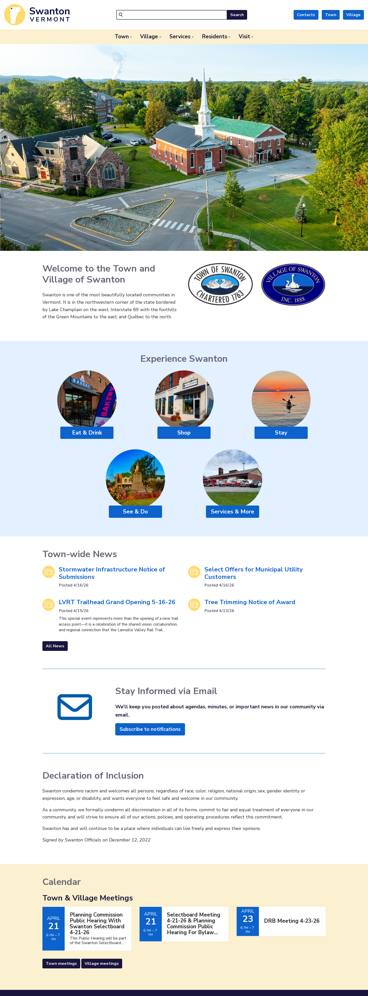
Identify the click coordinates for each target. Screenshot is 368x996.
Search (237, 15)
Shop (184, 433)
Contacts (306, 15)
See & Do (135, 511)
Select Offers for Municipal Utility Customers (253, 573)
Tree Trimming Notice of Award (249, 602)
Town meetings (61, 963)
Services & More (232, 511)
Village (353, 15)
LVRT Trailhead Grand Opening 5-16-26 (117, 602)
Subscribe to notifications (150, 729)
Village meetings (102, 963)
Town (330, 15)
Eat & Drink (87, 433)
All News (55, 646)
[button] (123, 36)
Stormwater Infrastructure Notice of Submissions (112, 573)
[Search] (171, 15)
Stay (281, 433)
